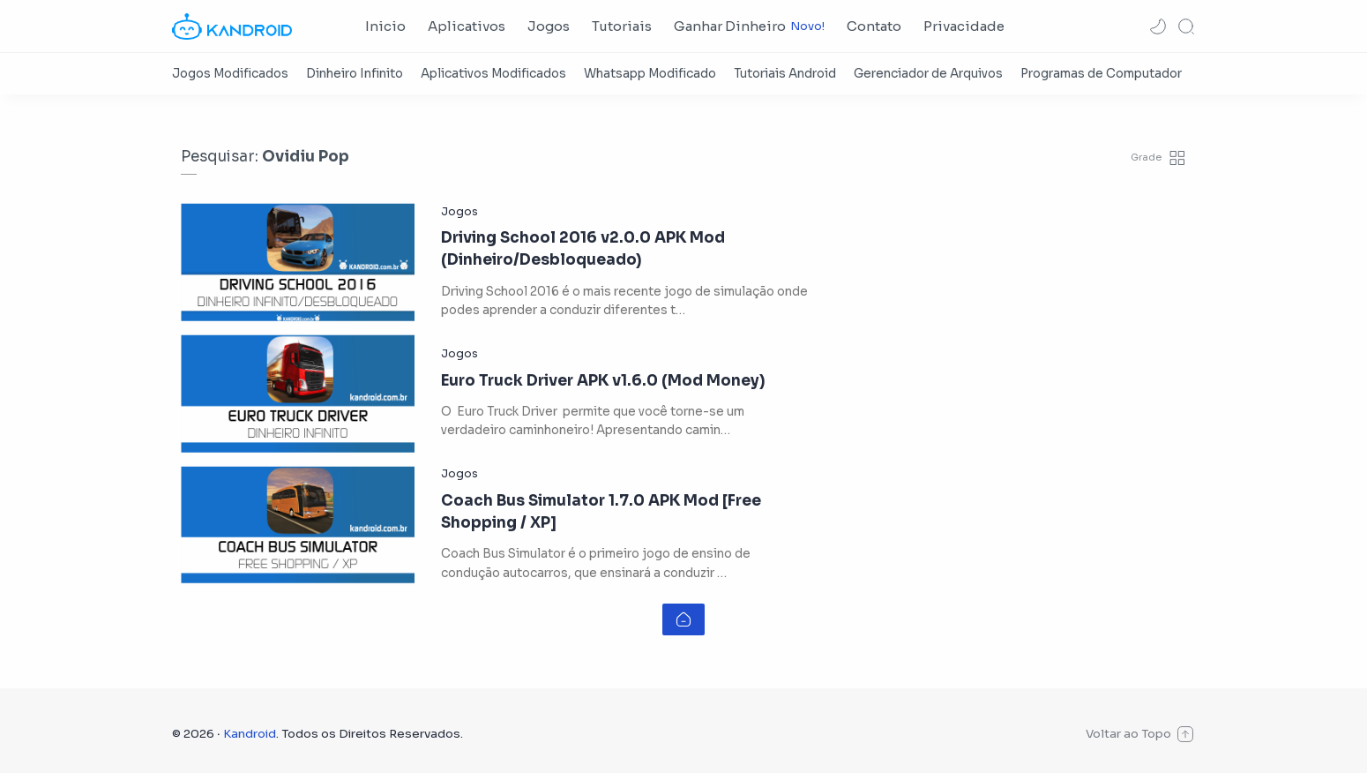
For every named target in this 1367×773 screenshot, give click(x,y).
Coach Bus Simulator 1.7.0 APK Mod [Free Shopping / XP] (601, 512)
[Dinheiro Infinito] (354, 73)
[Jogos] (459, 212)
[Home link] (683, 619)
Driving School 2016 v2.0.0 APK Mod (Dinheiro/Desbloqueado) (583, 249)
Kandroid (249, 733)
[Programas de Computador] (1101, 73)
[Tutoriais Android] (785, 73)
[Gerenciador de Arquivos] (928, 73)
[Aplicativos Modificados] (493, 73)
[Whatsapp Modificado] (650, 73)
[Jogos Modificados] (230, 73)
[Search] (1186, 26)
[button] (1158, 26)
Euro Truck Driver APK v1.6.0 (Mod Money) (603, 380)
